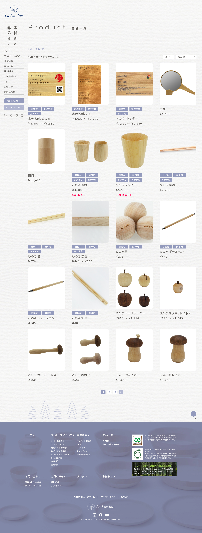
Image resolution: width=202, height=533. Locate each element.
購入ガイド (55, 482)
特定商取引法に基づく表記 (84, 496)
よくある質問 (56, 485)
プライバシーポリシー (108, 496)
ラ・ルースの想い (57, 444)
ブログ (80, 476)
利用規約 (124, 496)
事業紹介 (82, 435)
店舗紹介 (54, 461)
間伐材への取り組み (59, 447)
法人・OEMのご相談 (33, 485)
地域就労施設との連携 (60, 454)
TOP (193, 418)
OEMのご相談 (14, 100)
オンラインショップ (14, 107)
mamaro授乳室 (83, 454)
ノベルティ (81, 447)
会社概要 (54, 464)
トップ (28, 435)
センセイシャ (82, 451)
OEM (79, 444)
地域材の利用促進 (58, 451)
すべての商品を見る (111, 444)
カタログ (106, 441)
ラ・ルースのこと (57, 441)
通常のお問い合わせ (33, 482)
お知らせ (108, 476)
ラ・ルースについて (61, 435)
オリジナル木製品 (84, 441)
